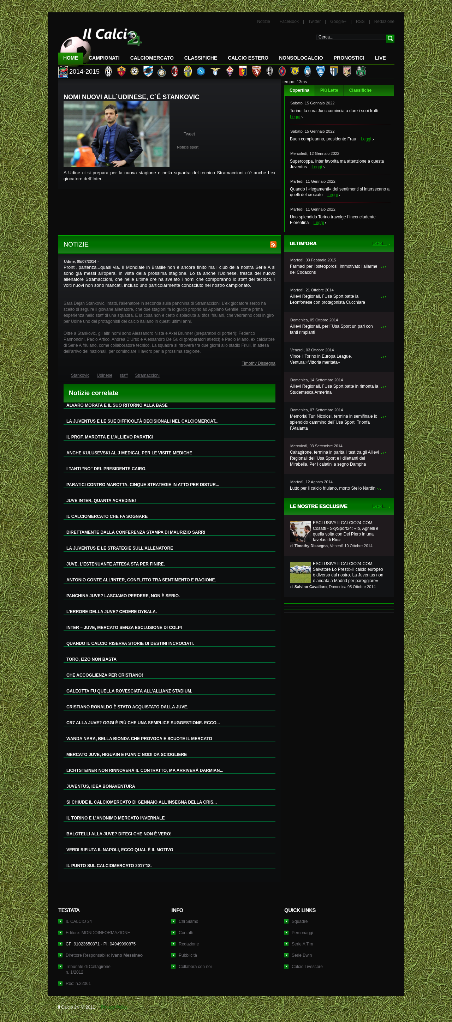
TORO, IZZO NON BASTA (91, 659)
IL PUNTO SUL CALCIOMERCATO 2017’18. (109, 865)
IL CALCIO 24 (79, 921)
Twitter (314, 21)
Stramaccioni (147, 375)
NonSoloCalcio (301, 58)
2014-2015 (84, 71)
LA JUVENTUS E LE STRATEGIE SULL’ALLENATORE (119, 548)
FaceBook (289, 21)
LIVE (380, 58)
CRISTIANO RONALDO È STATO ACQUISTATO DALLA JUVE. (127, 706)
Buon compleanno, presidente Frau (323, 139)
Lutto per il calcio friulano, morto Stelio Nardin (332, 488)
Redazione (384, 21)
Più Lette (329, 90)
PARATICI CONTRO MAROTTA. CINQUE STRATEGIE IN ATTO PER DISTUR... (142, 484)
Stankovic (80, 375)
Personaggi (302, 932)
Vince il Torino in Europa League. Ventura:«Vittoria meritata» (321, 359)
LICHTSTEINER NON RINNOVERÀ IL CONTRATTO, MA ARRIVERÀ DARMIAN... (144, 770)
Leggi (295, 116)
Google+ (338, 21)
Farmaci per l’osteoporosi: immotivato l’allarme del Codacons (333, 269)
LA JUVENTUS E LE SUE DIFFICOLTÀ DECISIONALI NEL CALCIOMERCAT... (142, 421)
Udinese (104, 375)
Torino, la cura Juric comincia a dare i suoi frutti (334, 110)
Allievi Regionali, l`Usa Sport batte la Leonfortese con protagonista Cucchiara (327, 299)
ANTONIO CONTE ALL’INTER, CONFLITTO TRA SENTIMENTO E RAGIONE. (141, 579)
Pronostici (349, 58)
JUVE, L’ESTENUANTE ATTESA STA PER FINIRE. (115, 564)
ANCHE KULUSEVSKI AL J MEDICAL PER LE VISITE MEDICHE (129, 452)
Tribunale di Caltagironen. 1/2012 (88, 969)
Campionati (104, 58)
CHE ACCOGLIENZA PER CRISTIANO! (104, 675)
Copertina (299, 90)
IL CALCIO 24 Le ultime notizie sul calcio (100, 45)
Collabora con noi (195, 966)
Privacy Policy (114, 1007)
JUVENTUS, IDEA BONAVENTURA (100, 786)
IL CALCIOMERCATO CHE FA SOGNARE (107, 516)
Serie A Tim (302, 944)
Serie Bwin (302, 955)
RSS (360, 21)
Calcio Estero (248, 58)
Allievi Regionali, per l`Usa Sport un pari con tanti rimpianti (331, 329)
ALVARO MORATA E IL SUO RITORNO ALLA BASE (117, 405)
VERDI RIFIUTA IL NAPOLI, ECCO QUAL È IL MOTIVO (119, 849)
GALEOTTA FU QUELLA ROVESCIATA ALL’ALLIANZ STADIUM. (129, 691)
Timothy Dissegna (258, 363)
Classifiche (360, 90)
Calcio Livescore (307, 966)
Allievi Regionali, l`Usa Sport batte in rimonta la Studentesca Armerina (334, 389)
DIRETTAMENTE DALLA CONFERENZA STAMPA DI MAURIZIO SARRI (135, 532)
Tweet (189, 134)
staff (123, 375)
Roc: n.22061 (78, 983)
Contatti (186, 932)
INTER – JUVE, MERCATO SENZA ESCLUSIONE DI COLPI (124, 627)
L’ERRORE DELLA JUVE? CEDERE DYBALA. (111, 611)
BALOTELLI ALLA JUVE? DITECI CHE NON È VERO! (119, 833)
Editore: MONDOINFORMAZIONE (98, 932)
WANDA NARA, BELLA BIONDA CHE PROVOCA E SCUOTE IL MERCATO (139, 738)
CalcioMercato (152, 58)
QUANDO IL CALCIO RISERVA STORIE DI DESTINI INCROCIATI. (130, 643)
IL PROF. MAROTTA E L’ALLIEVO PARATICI (109, 437)
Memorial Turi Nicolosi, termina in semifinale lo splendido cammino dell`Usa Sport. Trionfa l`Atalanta (333, 422)
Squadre (300, 921)
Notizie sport (187, 147)
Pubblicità (188, 955)
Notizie (263, 21)
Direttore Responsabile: (104, 955)
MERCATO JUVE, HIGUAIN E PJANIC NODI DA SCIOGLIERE (126, 754)
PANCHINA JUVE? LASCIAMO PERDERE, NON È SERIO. (123, 595)
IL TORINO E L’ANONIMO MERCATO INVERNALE (115, 818)
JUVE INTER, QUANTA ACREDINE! (101, 500)
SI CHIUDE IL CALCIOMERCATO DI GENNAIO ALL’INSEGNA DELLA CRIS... (141, 802)
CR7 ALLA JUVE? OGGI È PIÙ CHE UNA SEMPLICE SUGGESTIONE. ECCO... (143, 722)
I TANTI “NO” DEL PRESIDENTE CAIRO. (106, 468)
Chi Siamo (188, 921)
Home (70, 58)
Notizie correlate (93, 393)
